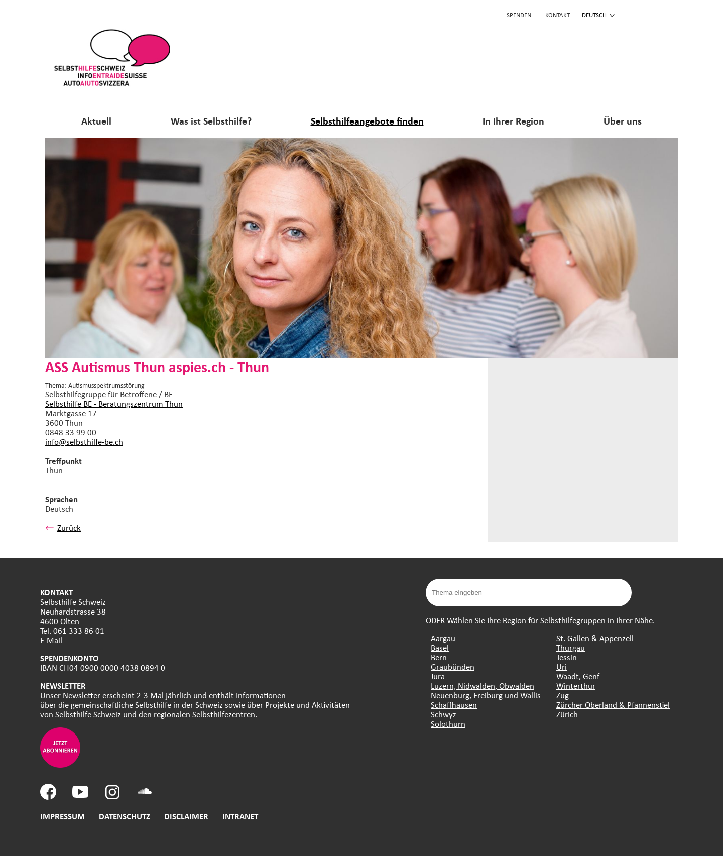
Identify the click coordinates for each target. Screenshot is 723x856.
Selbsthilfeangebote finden (367, 121)
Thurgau (570, 647)
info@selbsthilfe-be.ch (84, 441)
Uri (561, 666)
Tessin (566, 657)
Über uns (623, 121)
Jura (438, 676)
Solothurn (448, 723)
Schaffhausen (454, 704)
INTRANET (240, 816)
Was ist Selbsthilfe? (211, 121)
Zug (562, 695)
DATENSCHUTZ (124, 816)
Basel (440, 647)
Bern (439, 657)
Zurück (63, 527)
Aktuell (96, 121)
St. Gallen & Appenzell (595, 638)
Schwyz (443, 714)
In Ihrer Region (513, 121)
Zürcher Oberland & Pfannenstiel (613, 704)
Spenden (519, 14)
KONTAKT (557, 14)
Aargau (443, 638)
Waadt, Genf (577, 676)
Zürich (567, 714)
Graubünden (452, 666)
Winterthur (575, 685)
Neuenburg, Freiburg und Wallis (486, 695)
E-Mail (51, 640)
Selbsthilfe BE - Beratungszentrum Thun (114, 403)
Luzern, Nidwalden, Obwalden (482, 685)
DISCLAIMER (186, 816)
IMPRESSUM (62, 816)
